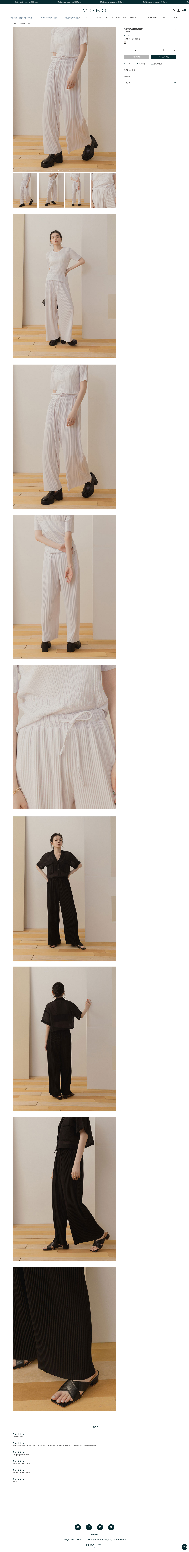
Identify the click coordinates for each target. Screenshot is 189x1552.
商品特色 (127, 76)
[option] (64, 99)
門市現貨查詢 (164, 57)
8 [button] (77, 170)
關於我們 (94, 1535)
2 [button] (55, 170)
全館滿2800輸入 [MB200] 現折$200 (27, 2)
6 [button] (69, 170)
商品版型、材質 (129, 70)
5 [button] (66, 170)
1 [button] (51, 170)
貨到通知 (136, 57)
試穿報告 (141, 64)
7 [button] (73, 170)
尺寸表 (127, 64)
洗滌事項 (127, 83)
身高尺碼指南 (156, 64)
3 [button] (58, 170)
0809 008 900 (98, 1545)
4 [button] (62, 170)
